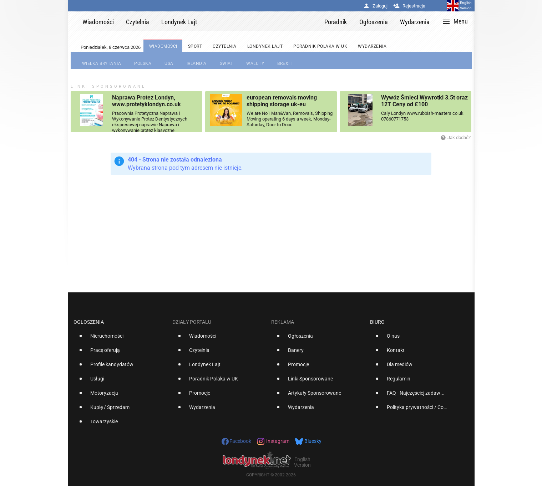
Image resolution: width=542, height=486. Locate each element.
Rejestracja (409, 6)
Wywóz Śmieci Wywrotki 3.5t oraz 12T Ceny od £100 (424, 101)
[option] (120, 339)
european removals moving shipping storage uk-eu (282, 101)
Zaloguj (375, 6)
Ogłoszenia (89, 322)
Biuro (377, 322)
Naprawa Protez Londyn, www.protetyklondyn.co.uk (146, 101)
